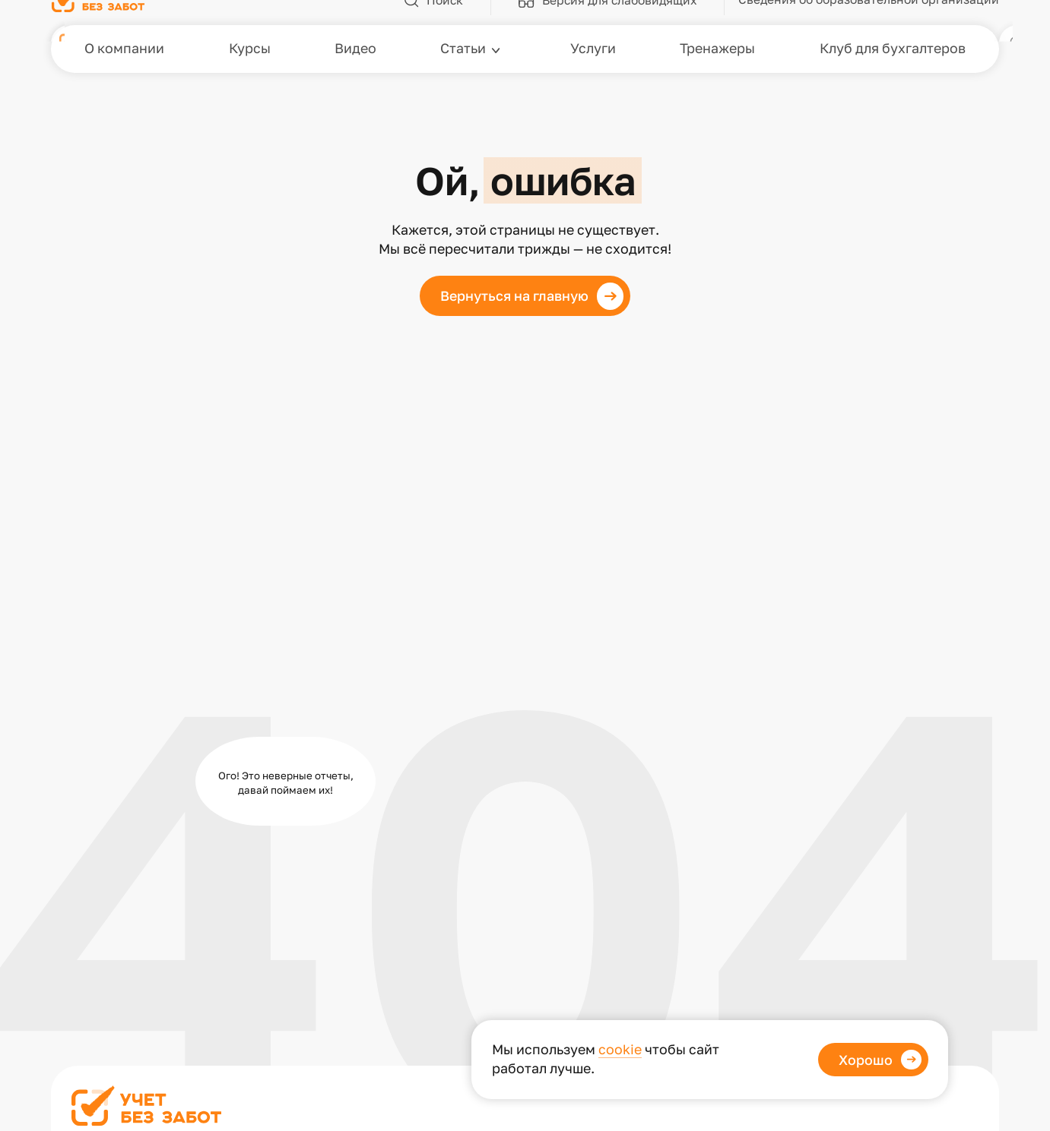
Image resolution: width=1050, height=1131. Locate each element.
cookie (620, 1049)
